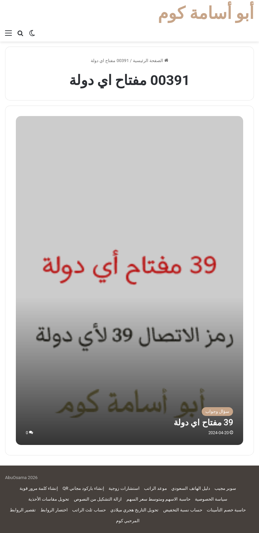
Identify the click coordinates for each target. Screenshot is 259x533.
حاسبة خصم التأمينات (226, 509)
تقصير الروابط (23, 509)
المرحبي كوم (128, 520)
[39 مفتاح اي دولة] (129, 331)
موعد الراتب (155, 488)
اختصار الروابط (54, 509)
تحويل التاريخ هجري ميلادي (134, 509)
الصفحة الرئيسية (150, 60)
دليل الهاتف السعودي (190, 488)
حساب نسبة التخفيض (182, 509)
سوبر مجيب (225, 488)
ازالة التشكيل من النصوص (98, 499)
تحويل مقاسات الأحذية (48, 499)
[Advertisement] (129, 166)
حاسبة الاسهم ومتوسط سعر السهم (158, 499)
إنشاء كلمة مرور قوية (39, 488)
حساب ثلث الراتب (89, 509)
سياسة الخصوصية (211, 499)
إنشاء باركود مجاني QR (84, 488)
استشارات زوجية (124, 488)
